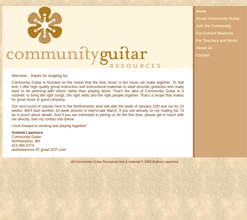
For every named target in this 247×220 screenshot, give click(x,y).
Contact (203, 55)
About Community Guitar (218, 18)
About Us (204, 48)
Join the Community (213, 26)
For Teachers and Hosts (217, 40)
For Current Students (214, 33)
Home (201, 11)
